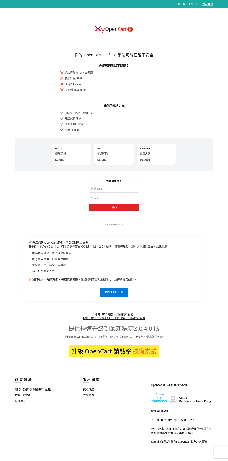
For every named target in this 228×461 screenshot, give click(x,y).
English (194, 4)
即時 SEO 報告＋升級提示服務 (126, 321)
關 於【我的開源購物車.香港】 (34, 392)
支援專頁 (88, 398)
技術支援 (145, 354)
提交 (114, 210)
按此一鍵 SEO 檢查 (95, 321)
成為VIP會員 (23, 398)
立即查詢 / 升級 (114, 295)
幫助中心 (20, 404)
